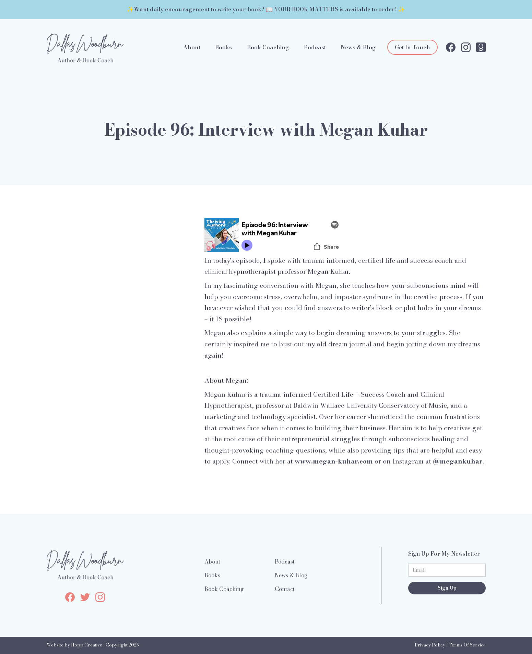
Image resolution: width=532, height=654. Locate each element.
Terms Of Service (467, 645)
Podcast (315, 47)
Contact (285, 589)
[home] (85, 47)
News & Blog (358, 47)
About (191, 47)
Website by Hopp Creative (74, 645)
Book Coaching (268, 47)
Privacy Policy (430, 645)
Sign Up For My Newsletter (444, 554)
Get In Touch (412, 47)
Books (223, 47)
